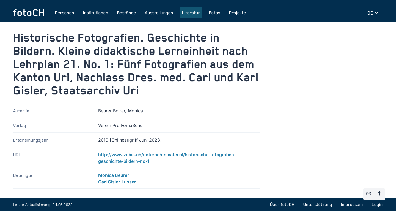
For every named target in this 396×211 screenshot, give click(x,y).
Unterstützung (317, 204)
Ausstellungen (159, 12)
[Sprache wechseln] (374, 12)
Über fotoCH (282, 204)
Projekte (237, 12)
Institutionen (95, 12)
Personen (64, 12)
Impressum (352, 204)
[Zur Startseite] (28, 12)
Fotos (214, 12)
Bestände (126, 12)
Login (377, 204)
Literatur (191, 12)
